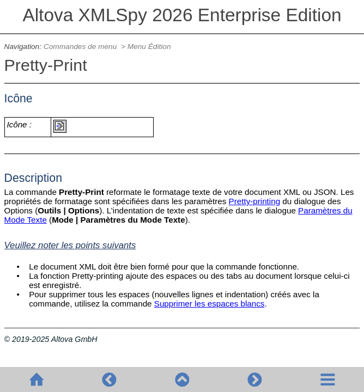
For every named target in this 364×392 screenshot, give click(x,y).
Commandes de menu (81, 46)
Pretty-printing (255, 201)
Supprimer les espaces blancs (209, 303)
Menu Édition (149, 46)
